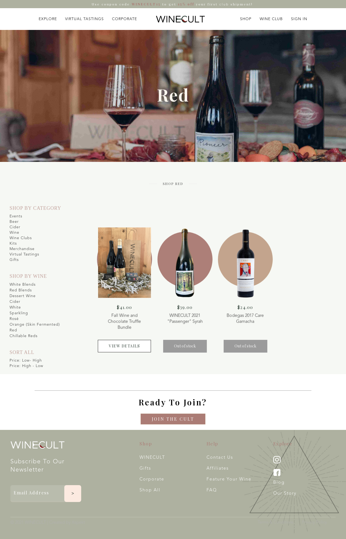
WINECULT (152, 457)
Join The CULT (173, 419)
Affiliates (218, 468)
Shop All (149, 490)
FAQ (212, 490)
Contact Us (220, 457)
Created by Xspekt (67, 522)
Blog (279, 483)
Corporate (151, 479)
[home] (180, 19)
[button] (48, 18)
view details (128, 342)
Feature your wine (229, 479)
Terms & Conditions (275, 522)
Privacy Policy (314, 522)
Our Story (284, 493)
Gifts (145, 468)
